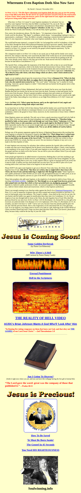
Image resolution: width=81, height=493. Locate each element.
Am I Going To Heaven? (40, 376)
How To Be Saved (40, 435)
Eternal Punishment (40, 273)
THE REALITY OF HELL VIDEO (40, 318)
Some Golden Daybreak (40, 243)
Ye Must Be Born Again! (40, 440)
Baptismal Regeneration (64, 190)
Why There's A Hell (40, 252)
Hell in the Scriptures (40, 278)
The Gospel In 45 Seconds (40, 444)
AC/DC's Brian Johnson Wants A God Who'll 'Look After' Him (40, 323)
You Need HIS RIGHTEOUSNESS (40, 450)
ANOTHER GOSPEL (18, 181)
